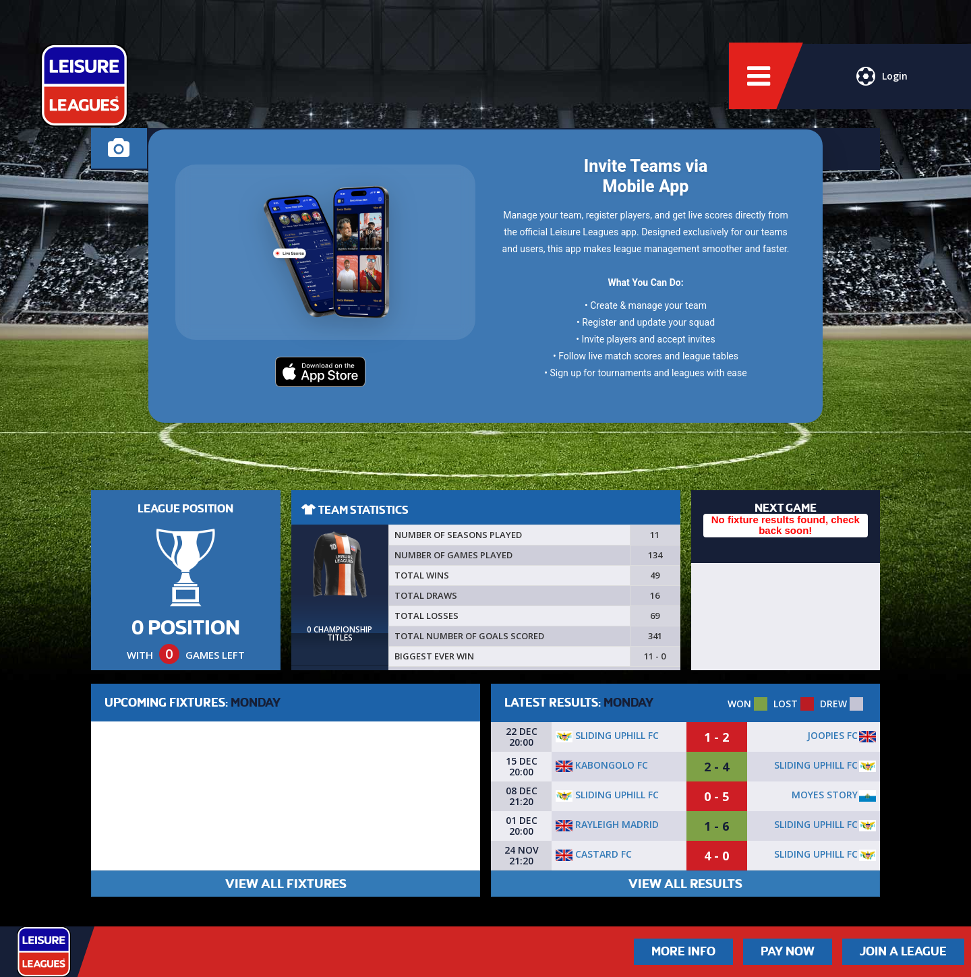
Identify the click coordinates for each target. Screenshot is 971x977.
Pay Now (788, 951)
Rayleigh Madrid (607, 824)
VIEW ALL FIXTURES (286, 884)
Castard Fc (594, 854)
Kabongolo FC (602, 765)
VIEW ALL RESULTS (685, 884)
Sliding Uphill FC (607, 735)
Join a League (903, 951)
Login (882, 77)
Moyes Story (825, 794)
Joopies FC (832, 735)
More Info (683, 951)
